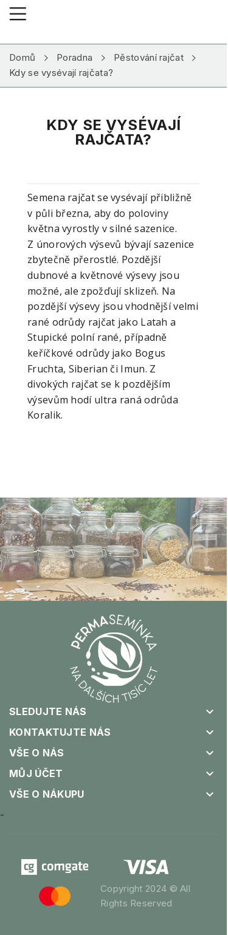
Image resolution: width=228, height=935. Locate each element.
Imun (132, 368)
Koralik (44, 415)
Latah (154, 322)
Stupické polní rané (73, 337)
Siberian (88, 368)
